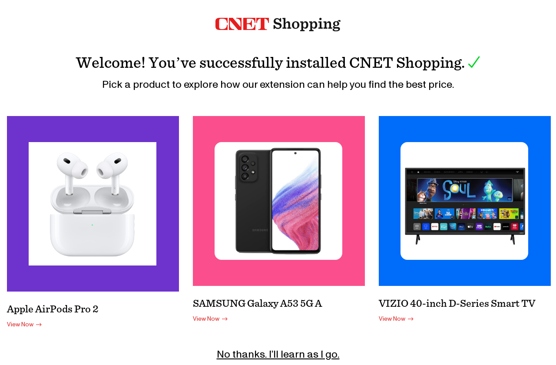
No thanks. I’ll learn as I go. (278, 354)
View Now (25, 324)
